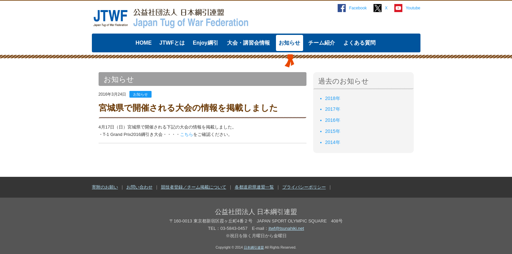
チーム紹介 (321, 43)
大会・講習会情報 (248, 43)
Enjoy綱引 (205, 43)
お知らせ (289, 43)
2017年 (332, 109)
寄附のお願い (105, 187)
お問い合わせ (139, 187)
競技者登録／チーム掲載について (193, 187)
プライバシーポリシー (304, 187)
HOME (143, 43)
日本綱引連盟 (254, 247)
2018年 (332, 98)
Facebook (358, 8)
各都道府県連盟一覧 (254, 187)
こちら (186, 134)
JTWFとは (172, 43)
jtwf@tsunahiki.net (286, 228)
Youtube (413, 8)
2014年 (332, 142)
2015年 (332, 131)
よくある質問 (359, 43)
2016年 (332, 120)
